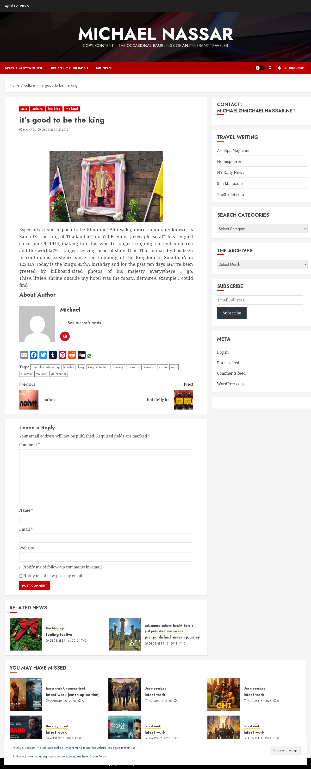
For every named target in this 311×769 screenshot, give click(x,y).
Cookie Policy (98, 756)
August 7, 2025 (160, 701)
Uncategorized (74, 689)
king (81, 367)
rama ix (149, 367)
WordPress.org (231, 383)
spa (180, 631)
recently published (69, 67)
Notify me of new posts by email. (53, 575)
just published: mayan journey (172, 637)
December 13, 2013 (163, 644)
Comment (29, 444)
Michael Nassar (155, 33)
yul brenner (58, 373)
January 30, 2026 (63, 701)
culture (37, 109)
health (178, 626)
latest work (54, 689)
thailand (72, 109)
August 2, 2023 (259, 739)
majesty (118, 367)
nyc (62, 628)
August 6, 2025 (259, 701)
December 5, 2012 (55, 130)
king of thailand (98, 367)
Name (26, 510)
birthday (68, 367)
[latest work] (124, 694)
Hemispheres (229, 161)
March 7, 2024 (160, 739)
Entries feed (228, 362)
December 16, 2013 (64, 641)
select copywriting (24, 67)
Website (26, 548)
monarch (134, 367)
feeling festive (59, 634)
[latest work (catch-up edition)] (26, 694)
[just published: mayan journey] (125, 634)
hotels (188, 626)
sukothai (26, 373)
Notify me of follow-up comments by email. (63, 567)
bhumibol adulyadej (45, 367)
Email (26, 529)
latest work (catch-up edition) (73, 694)
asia (24, 109)
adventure (152, 626)
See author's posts (84, 323)
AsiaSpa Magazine (233, 150)
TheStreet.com (230, 194)
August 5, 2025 (61, 739)
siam (174, 367)
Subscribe (290, 68)
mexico (172, 631)
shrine (163, 367)
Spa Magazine (230, 183)
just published (155, 631)
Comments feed (231, 373)
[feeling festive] (26, 634)
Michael (29, 130)
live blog (54, 109)
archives (103, 67)
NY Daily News (230, 172)
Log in (223, 352)
